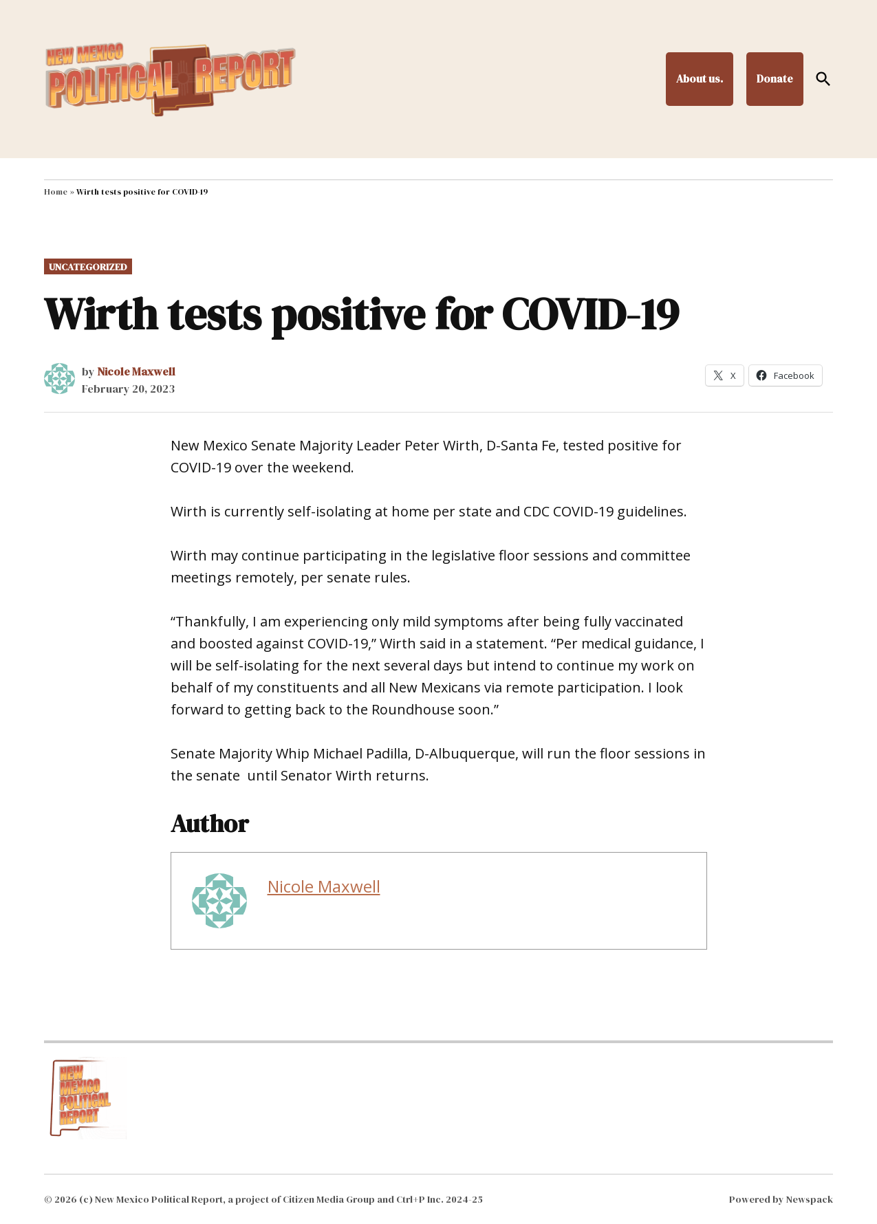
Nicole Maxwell (136, 371)
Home (55, 191)
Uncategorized (88, 267)
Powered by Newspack (781, 1199)
